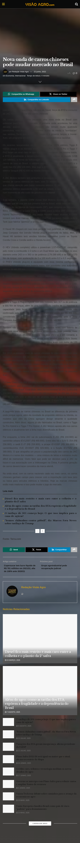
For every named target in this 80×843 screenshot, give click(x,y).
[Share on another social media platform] (74, 100)
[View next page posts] (42, 532)
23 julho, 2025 (23, 744)
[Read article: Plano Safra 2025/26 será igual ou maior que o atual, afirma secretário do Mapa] (8, 765)
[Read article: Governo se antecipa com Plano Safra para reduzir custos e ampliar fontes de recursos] (8, 790)
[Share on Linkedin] (36, 100)
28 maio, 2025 (22, 806)
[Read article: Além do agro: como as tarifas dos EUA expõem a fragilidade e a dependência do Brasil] (40, 698)
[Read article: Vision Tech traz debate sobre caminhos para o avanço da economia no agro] (8, 802)
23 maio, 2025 (22, 819)
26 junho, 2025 (23, 769)
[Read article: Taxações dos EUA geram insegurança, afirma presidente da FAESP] (8, 753)
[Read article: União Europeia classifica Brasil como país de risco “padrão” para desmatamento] (8, 815)
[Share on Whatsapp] (21, 94)
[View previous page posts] (37, 532)
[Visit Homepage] (40, 4)
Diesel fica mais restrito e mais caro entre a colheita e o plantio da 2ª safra (38, 660)
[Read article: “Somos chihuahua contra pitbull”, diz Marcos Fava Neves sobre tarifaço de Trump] (8, 740)
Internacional (20, 76)
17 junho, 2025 (23, 782)
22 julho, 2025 (23, 757)
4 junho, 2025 (23, 794)
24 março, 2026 (12, 666)
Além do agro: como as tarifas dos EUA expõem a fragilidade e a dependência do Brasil (36, 710)
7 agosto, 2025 (12, 718)
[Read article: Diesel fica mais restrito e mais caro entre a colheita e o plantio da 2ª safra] (40, 646)
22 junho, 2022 (40, 72)
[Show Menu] (3, 4)
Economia (10, 76)
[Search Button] (76, 4)
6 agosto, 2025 (23, 732)
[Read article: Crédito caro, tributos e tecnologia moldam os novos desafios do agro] (8, 778)
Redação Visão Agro (20, 72)
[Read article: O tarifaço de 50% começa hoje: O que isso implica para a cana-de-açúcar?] (8, 728)
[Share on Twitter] (58, 94)
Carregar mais (40, 829)
